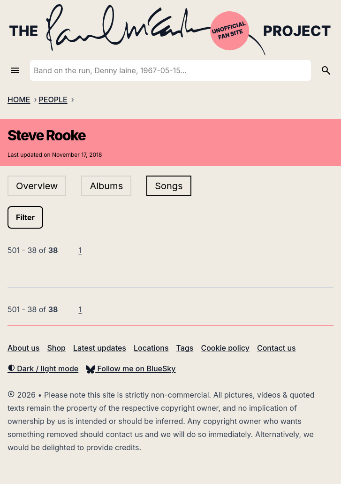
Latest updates (99, 348)
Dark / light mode (43, 368)
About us (23, 348)
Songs (168, 186)
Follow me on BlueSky (130, 368)
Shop (56, 348)
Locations (151, 348)
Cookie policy (225, 348)
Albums (106, 186)
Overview (37, 186)
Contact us (276, 348)
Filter (25, 217)
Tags (185, 348)
